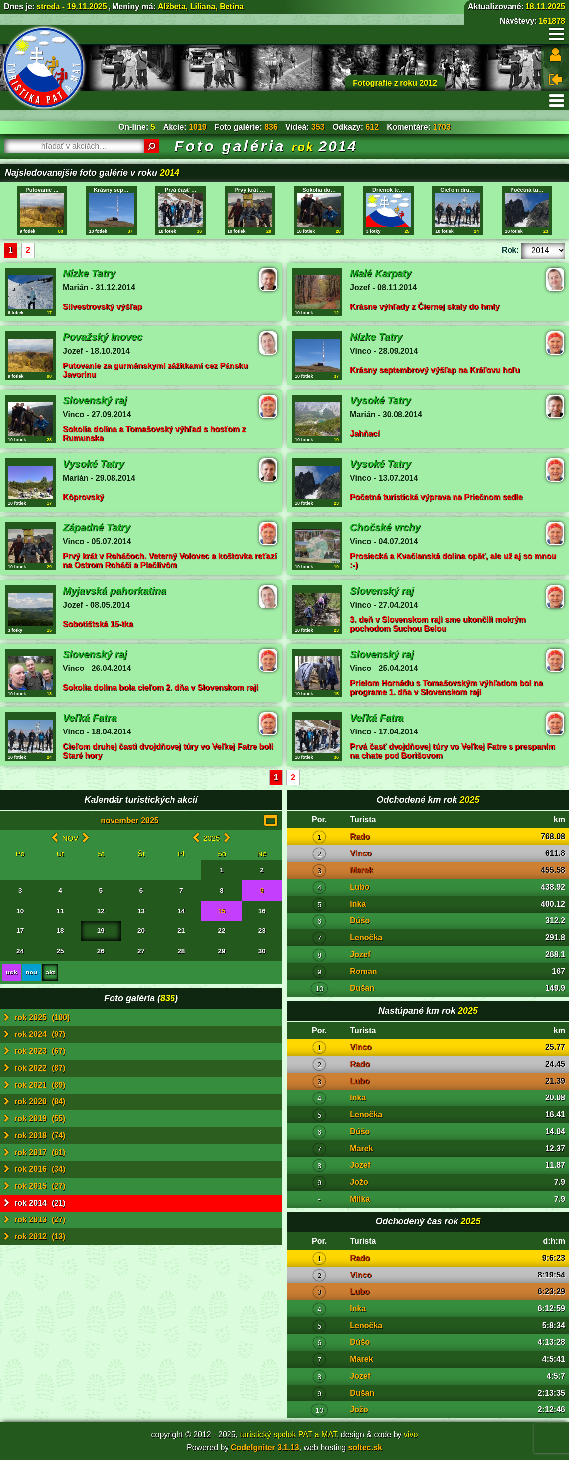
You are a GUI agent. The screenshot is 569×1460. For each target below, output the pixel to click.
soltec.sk (365, 1447)
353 (318, 127)
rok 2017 (34, 1152)
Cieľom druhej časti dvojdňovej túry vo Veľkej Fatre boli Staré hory (168, 751)
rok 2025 (37, 1017)
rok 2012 (34, 1236)
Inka (358, 904)
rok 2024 (34, 1034)
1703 (442, 127)
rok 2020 (34, 1101)
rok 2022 (34, 1068)
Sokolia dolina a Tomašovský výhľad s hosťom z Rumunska (154, 433)
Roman (363, 971)
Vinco (360, 853)
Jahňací (365, 433)
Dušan (362, 988)
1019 (198, 127)
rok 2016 (34, 1169)
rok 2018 (34, 1135)
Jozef (360, 954)
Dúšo (360, 920)
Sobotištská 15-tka (98, 624)
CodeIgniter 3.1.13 (265, 1447)
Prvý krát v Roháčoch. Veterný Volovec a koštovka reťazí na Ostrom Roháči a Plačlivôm (170, 560)
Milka (360, 1199)
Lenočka (366, 937)
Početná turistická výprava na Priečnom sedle (436, 497)
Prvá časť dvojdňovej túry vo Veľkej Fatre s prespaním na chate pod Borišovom (452, 751)
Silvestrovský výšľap (102, 307)
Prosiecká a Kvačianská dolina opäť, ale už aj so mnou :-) (453, 560)
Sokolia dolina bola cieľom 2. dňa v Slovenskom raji (160, 687)
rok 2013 (34, 1220)
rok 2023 (34, 1051)
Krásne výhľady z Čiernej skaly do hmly (424, 307)
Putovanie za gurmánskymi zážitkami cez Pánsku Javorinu (155, 370)
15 (221, 910)
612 (372, 127)
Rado (360, 836)
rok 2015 (34, 1186)
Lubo (359, 887)
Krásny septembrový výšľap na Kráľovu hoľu (435, 370)
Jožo (359, 1182)
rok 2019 (34, 1118)
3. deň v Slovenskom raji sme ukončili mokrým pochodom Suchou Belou (438, 624)
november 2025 (130, 820)
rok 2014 (34, 1203)
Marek (361, 870)
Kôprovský (83, 497)
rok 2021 (34, 1085)
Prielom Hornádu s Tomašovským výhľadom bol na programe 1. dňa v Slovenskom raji (446, 687)
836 (271, 127)
